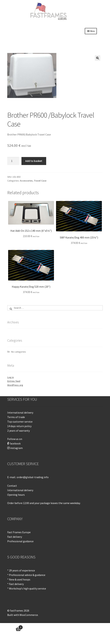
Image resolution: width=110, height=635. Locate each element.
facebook (15, 443)
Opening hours (16, 494)
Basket (11, 627)
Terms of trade (16, 417)
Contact (12, 485)
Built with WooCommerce (22, 615)
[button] (97, 58)
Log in (10, 377)
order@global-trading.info (33, 477)
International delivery (20, 490)
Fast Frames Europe (19, 532)
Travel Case (40, 180)
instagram (16, 448)
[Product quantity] (13, 161)
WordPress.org (15, 385)
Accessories (26, 180)
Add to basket (33, 161)
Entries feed (13, 381)
